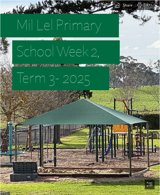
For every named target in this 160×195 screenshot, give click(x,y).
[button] (123, 5)
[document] (80, 97)
